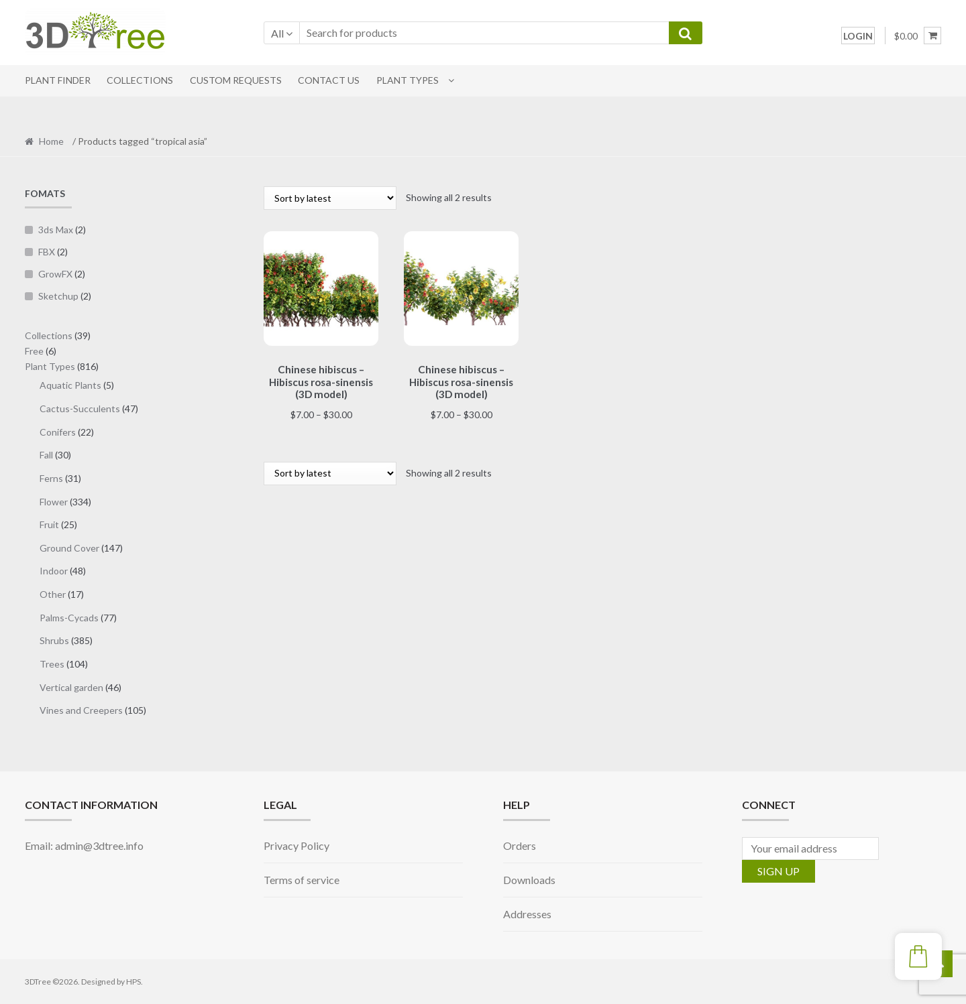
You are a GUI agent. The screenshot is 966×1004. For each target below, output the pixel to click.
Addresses (527, 913)
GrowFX (55, 273)
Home (51, 141)
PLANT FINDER (58, 80)
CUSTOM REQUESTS (236, 80)
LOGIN (858, 36)
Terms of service (301, 879)
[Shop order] (330, 198)
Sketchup (58, 296)
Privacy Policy (296, 845)
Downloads (529, 879)
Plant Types (407, 80)
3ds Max (55, 229)
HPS (133, 982)
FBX (46, 251)
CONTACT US (329, 80)
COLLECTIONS (140, 80)
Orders (519, 845)
